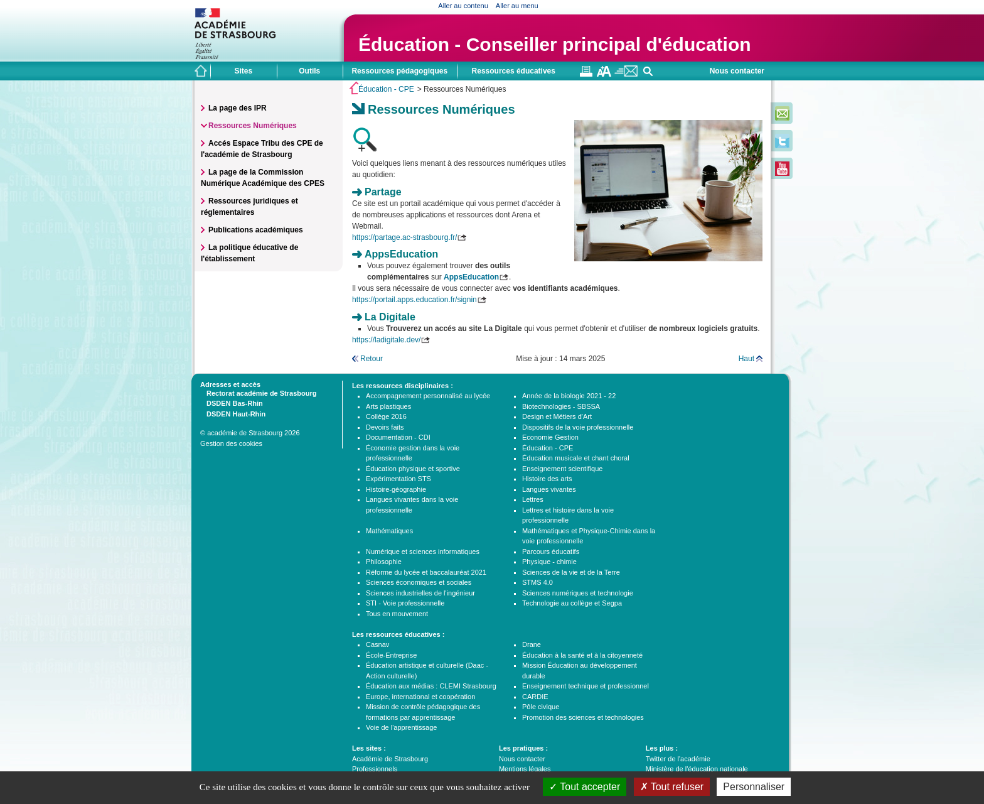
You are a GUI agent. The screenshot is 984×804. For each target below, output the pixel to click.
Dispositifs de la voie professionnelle (577, 427)
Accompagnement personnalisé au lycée (428, 395)
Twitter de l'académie (678, 759)
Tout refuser (672, 786)
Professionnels (374, 769)
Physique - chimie (549, 561)
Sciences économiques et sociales (418, 582)
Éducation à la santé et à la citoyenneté (582, 655)
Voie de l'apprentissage (401, 727)
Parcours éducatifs (550, 551)
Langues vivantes (549, 489)
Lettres (532, 499)
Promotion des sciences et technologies (583, 717)
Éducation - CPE (386, 89)
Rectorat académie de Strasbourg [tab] (258, 392)
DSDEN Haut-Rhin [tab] (232, 413)
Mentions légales (525, 769)
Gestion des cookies (231, 443)
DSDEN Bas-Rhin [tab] (231, 402)
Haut (746, 358)
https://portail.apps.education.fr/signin (414, 299)
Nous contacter (737, 71)
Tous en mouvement (397, 613)
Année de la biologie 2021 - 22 (569, 395)
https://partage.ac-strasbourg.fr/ (404, 237)
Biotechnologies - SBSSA (561, 406)
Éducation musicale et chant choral (575, 458)
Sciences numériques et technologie (577, 593)
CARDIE (535, 696)
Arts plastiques (388, 406)
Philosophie (384, 561)
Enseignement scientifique (562, 468)
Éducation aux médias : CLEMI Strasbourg (431, 686)
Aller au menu (517, 5)
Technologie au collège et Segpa (572, 603)
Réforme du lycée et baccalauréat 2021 (426, 572)
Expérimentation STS (398, 478)
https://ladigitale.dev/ (386, 339)
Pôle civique (540, 706)
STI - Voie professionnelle (405, 603)
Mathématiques (389, 531)
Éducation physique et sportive (413, 468)
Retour (371, 358)
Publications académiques (255, 229)
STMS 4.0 (537, 582)
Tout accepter (584, 786)
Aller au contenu (463, 5)
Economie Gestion (550, 437)
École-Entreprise (391, 655)
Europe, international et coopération (420, 696)
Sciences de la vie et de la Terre (571, 572)
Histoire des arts (547, 478)
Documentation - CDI (398, 437)
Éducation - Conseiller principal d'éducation (554, 44)
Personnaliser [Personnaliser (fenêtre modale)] (753, 786)
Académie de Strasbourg (390, 759)
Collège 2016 (386, 416)
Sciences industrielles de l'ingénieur (420, 593)
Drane (531, 644)
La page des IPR (237, 108)
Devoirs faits (385, 427)
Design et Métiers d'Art (557, 416)
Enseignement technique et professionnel (585, 686)
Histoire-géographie (396, 489)
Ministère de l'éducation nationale (697, 769)
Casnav (377, 644)
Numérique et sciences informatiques (422, 551)
